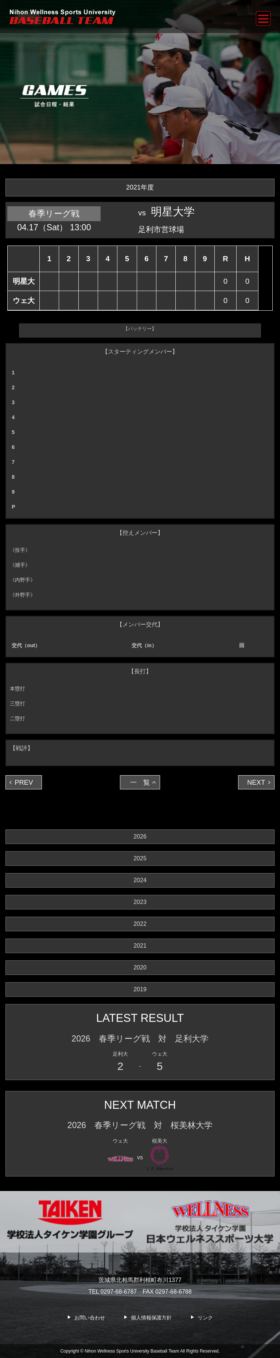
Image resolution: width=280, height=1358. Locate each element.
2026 (140, 836)
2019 (140, 989)
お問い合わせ (89, 1318)
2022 (140, 924)
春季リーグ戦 (53, 213)
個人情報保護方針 (151, 1318)
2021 (140, 946)
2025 (140, 858)
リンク (205, 1318)
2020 (140, 967)
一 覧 (140, 782)
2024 (140, 880)
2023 (140, 902)
